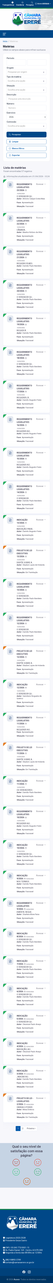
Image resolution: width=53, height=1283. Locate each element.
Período (10, 58)
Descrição (11, 94)
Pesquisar (15, 134)
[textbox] (26, 72)
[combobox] (26, 72)
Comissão (11, 122)
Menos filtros (16, 148)
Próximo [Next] (31, 1128)
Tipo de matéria (14, 77)
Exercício (11, 113)
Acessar (41, 184)
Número (10, 104)
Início (5, 41)
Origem (10, 68)
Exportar (14, 155)
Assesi (17, 1279)
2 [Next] (22, 1128)
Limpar (14, 141)
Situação (11, 86)
